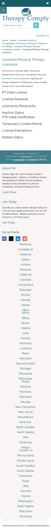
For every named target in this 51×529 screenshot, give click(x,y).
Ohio (25, 437)
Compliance (25, 249)
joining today (8, 86)
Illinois (25, 323)
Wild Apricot (21, 525)
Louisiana (26, 348)
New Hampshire (25, 407)
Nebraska (25, 396)
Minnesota (25, 373)
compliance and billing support (15, 217)
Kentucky (26, 343)
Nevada (25, 402)
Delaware (25, 289)
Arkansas (25, 269)
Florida (25, 294)
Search (36, 25)
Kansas (25, 338)
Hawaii (25, 305)
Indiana (25, 328)
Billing (25, 318)
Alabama (25, 254)
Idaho (25, 310)
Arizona (25, 264)
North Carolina (25, 427)
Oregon (25, 447)
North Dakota (25, 432)
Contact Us (42, 35)
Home (5, 40)
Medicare (25, 244)
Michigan (25, 368)
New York (25, 422)
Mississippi (25, 378)
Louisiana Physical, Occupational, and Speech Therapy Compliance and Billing (24, 43)
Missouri (25, 386)
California (25, 274)
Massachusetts (25, 363)
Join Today (8, 222)
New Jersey (25, 412)
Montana (25, 391)
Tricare (25, 381)
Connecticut (25, 284)
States (13, 40)
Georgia (25, 300)
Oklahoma (25, 442)
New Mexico (25, 417)
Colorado (25, 279)
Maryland (25, 358)
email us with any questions (18, 78)
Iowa (26, 333)
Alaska (25, 259)
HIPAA (25, 313)
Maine (25, 353)
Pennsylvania (25, 455)
